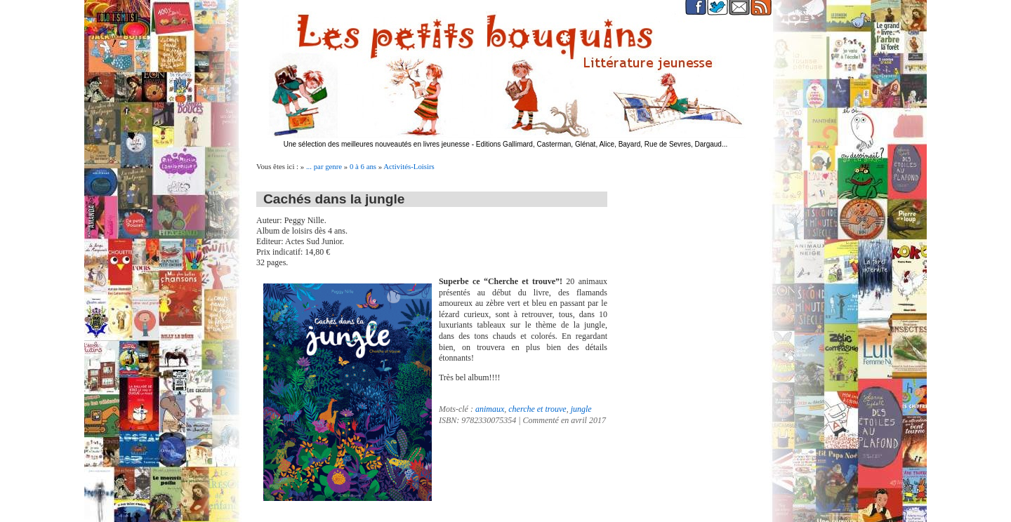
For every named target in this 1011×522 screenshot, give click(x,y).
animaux (489, 409)
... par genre (324, 166)
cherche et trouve (537, 409)
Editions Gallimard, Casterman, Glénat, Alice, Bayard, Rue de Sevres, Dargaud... (602, 144)
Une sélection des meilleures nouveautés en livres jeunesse (377, 144)
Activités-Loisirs (409, 166)
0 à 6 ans (363, 166)
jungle (581, 409)
